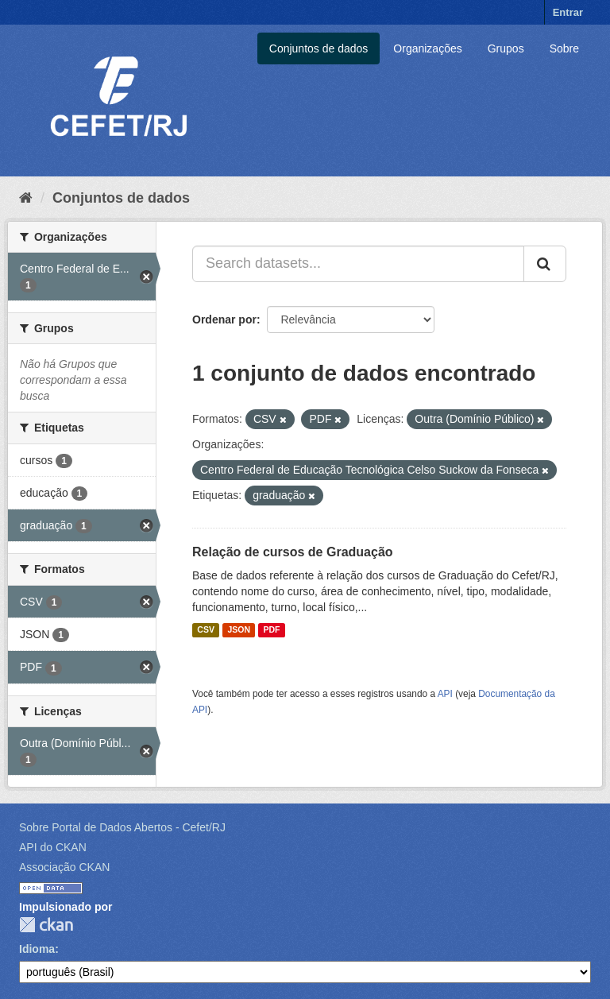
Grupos (506, 48)
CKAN (46, 924)
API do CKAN (53, 847)
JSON (238, 630)
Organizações (427, 48)
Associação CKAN (64, 867)
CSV (205, 630)
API (445, 693)
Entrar (568, 12)
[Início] (26, 198)
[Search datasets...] (358, 264)
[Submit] (544, 264)
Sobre (564, 48)
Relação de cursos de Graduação (292, 552)
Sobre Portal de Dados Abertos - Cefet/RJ (122, 827)
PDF (271, 630)
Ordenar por (224, 319)
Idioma (37, 949)
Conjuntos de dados (319, 48)
